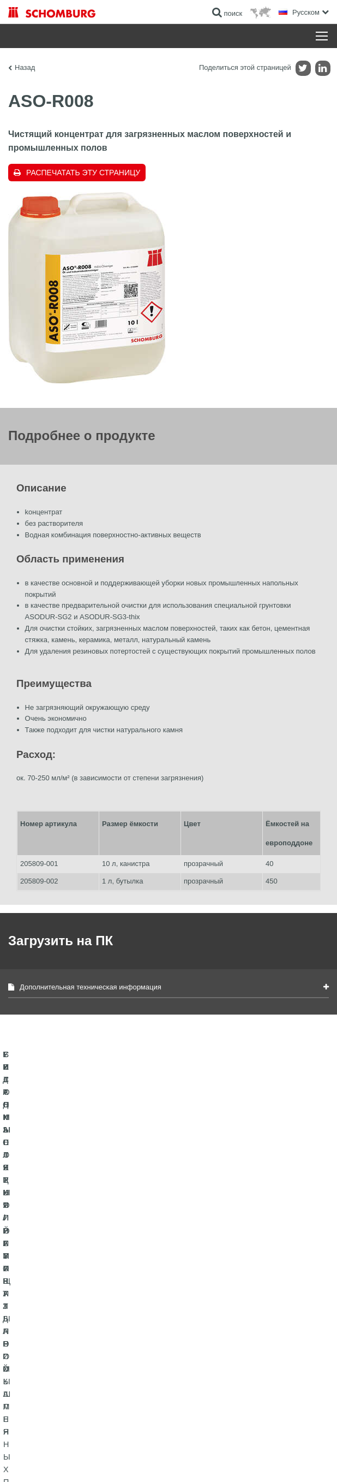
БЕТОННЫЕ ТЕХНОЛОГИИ (50, 1379)
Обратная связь (201, 1346)
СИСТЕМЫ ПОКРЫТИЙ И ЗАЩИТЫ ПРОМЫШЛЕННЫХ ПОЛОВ (63, 1354)
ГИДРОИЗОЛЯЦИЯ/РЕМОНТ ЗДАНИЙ (66, 1313)
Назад (25, 67)
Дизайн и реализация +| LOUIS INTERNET (272, 1460)
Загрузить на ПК (201, 1329)
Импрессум (62, 1443)
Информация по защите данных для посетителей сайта (155, 1443)
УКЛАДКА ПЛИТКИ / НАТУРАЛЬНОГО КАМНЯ (78, 1329)
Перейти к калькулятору (213, 1313)
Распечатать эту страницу (83, 172)
